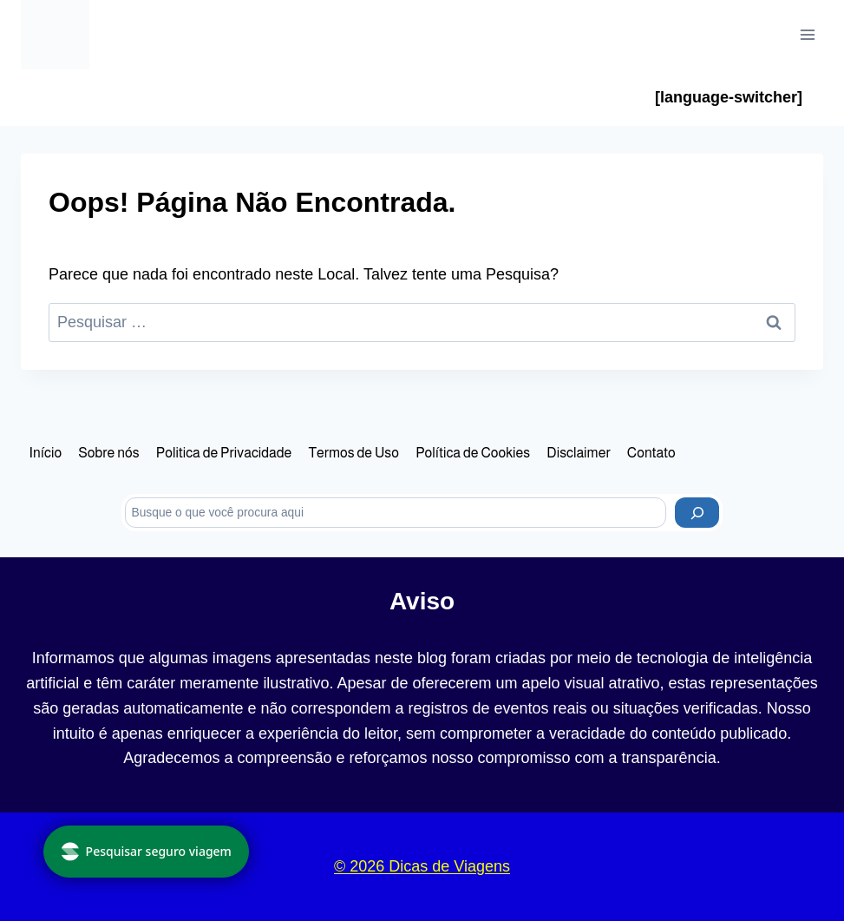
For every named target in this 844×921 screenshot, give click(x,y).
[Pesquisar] (697, 512)
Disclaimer (578, 452)
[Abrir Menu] (807, 34)
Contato (651, 452)
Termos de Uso (353, 452)
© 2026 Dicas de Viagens (422, 866)
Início (45, 452)
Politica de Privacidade (223, 452)
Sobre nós (108, 452)
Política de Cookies (472, 452)
